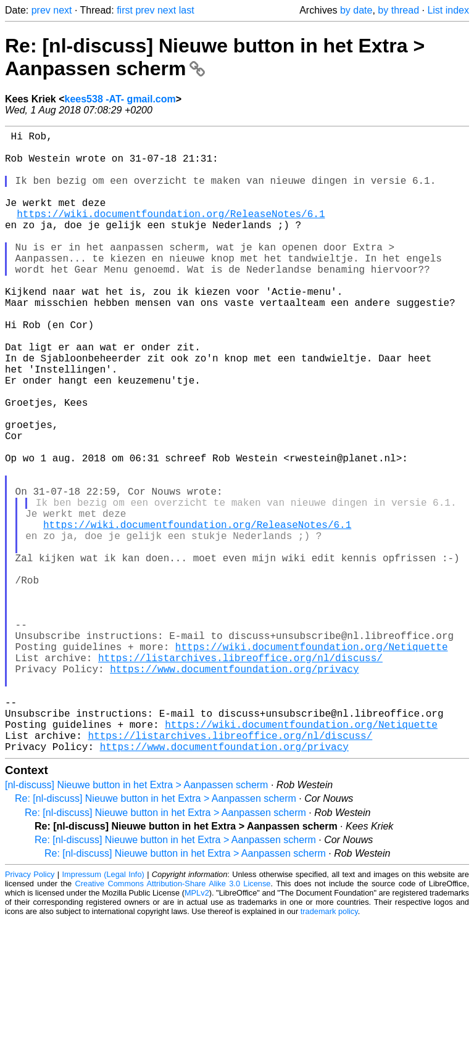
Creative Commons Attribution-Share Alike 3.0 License (173, 1021)
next (62, 10)
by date (356, 10)
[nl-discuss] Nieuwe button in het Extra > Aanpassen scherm (136, 923)
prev (41, 10)
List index (448, 10)
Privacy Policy (29, 1012)
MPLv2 (197, 1031)
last (186, 10)
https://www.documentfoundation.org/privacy (234, 789)
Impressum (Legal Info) (103, 1012)
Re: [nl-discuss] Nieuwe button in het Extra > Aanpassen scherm (155, 936)
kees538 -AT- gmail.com (120, 99)
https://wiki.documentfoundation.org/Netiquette (311, 762)
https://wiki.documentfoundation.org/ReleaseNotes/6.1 (171, 233)
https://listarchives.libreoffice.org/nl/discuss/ (240, 776)
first (125, 10)
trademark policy (329, 1049)
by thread (398, 10)
